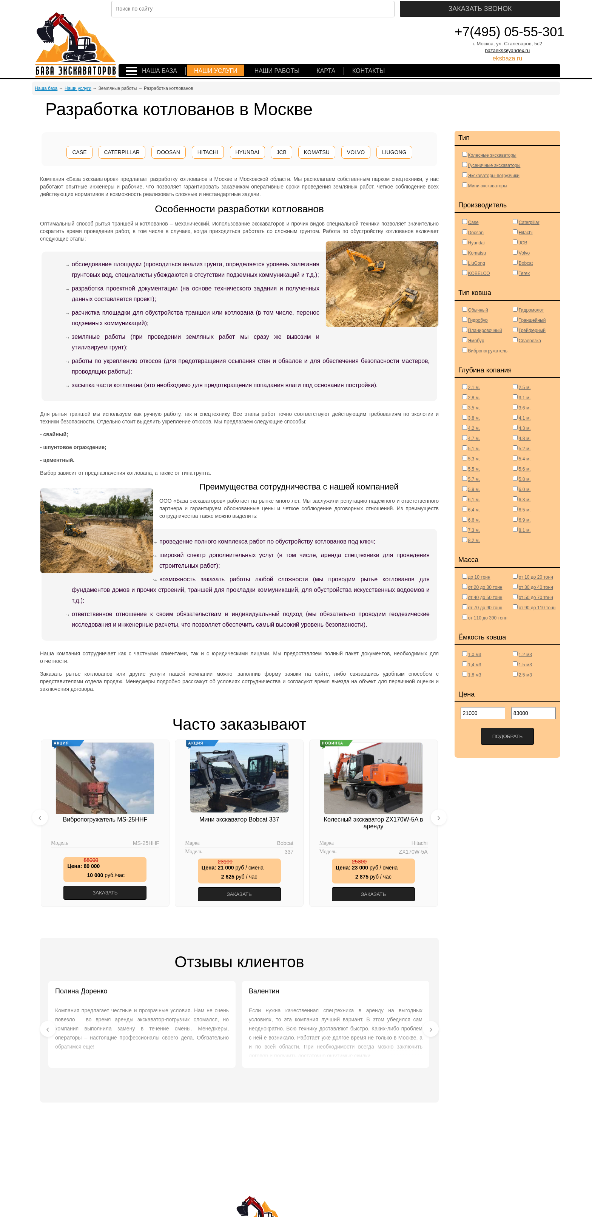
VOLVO (356, 152)
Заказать (104, 893)
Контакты (368, 71)
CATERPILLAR (122, 152)
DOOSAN (168, 152)
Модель (59, 843)
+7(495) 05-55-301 (509, 31)
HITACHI (207, 152)
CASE (79, 152)
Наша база (159, 71)
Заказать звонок (517, 8)
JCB (281, 152)
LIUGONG (394, 152)
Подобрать (507, 736)
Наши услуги (215, 71)
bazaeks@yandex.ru (507, 50)
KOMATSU (317, 152)
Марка (192, 843)
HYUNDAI (247, 152)
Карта (325, 71)
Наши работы (277, 71)
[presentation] (40, 817)
